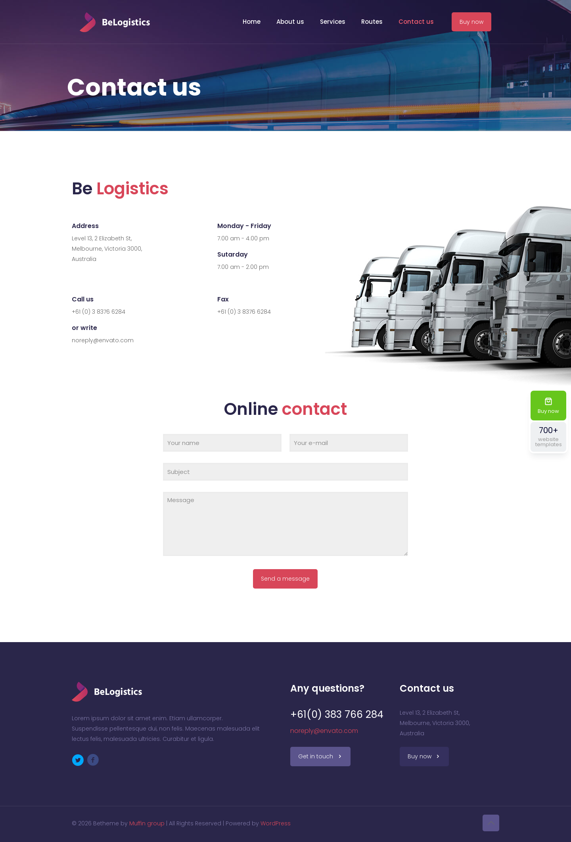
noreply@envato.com (324, 730)
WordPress (276, 823)
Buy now (471, 22)
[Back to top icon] (491, 823)
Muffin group (147, 823)
